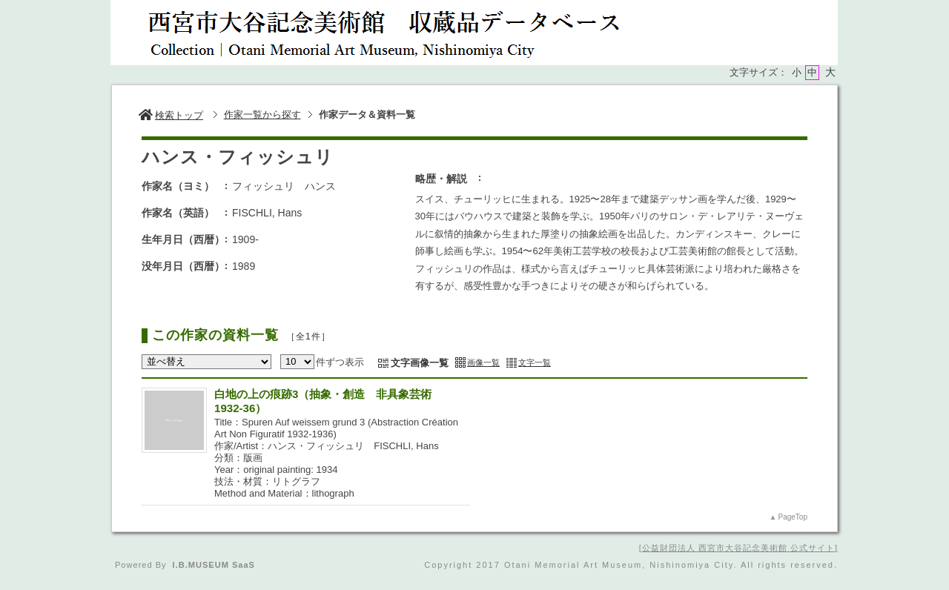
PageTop (792, 517)
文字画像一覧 (420, 362)
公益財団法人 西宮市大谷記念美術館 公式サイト (738, 547)
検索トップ (171, 115)
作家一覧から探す (262, 114)
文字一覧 (534, 362)
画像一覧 (483, 362)
